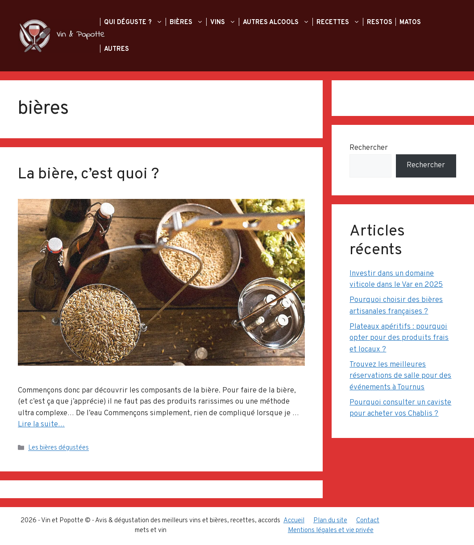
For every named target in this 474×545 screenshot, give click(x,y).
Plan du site (330, 520)
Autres (117, 49)
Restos (380, 22)
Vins (228, 22)
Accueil (293, 520)
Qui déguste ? (138, 22)
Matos (411, 22)
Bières (191, 22)
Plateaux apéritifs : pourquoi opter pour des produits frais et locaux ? (399, 338)
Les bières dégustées (58, 448)
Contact (367, 520)
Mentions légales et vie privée (331, 530)
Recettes (343, 22)
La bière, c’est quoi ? (88, 174)
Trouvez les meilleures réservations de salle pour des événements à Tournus (400, 376)
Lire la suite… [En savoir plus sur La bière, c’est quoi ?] (41, 424)
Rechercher (368, 148)
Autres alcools (281, 22)
